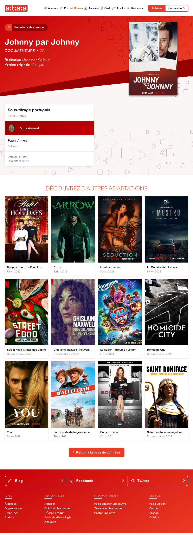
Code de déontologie (57, 519)
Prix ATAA (11, 514)
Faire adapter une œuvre (110, 505)
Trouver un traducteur (108, 510)
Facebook (97, 482)
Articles (118, 8)
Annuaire (90, 8)
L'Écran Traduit (54, 514)
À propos (50, 8)
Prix (63, 8)
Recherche (134, 8)
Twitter (158, 482)
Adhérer (156, 8)
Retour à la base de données (96, 454)
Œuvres (75, 8)
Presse (153, 514)
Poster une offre (104, 514)
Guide (104, 8)
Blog (36, 482)
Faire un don (157, 505)
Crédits (154, 519)
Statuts (9, 519)
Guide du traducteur (57, 510)
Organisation (13, 510)
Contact (154, 510)
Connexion (176, 8)
